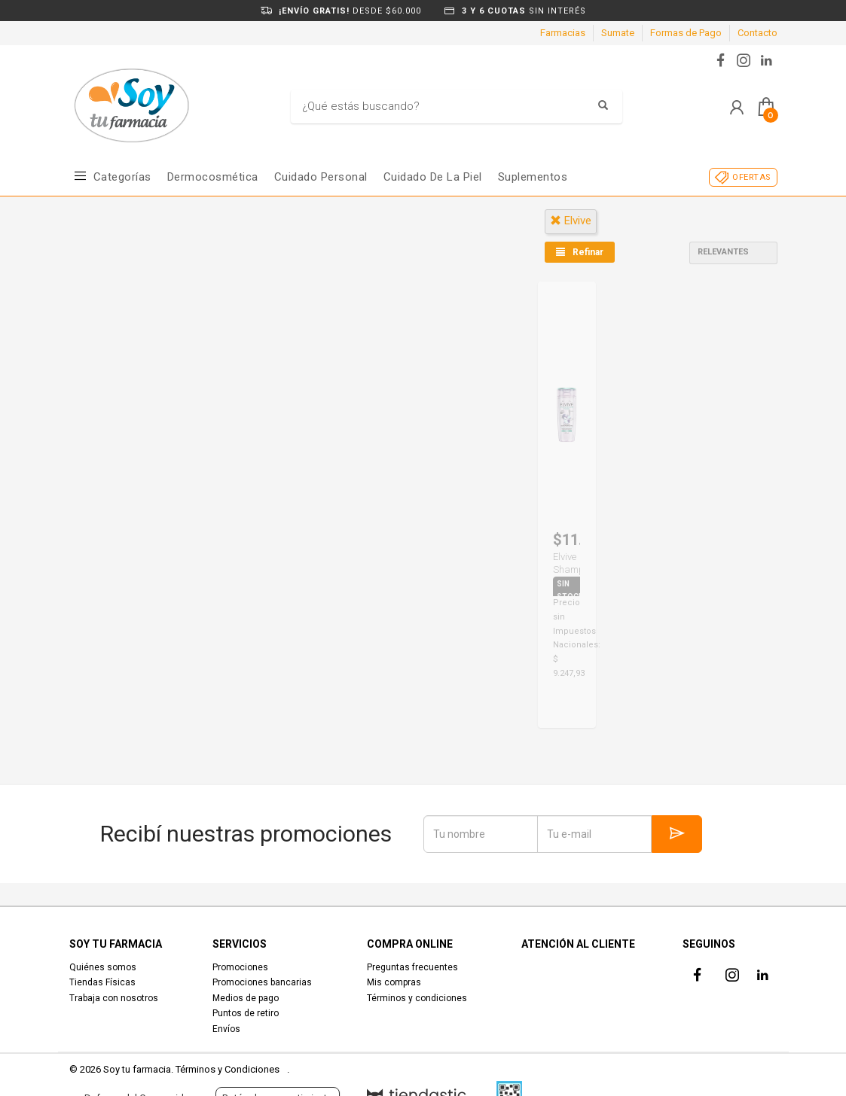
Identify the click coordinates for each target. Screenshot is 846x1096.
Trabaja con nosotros (113, 998)
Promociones (240, 967)
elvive (570, 220)
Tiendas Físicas (102, 982)
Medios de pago (245, 998)
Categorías (122, 177)
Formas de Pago (686, 32)
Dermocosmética (212, 177)
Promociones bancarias (262, 982)
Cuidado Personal (321, 177)
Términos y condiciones (417, 998)
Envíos (226, 1029)
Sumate (617, 32)
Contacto (757, 32)
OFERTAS (751, 177)
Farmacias (562, 32)
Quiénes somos (102, 967)
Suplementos (533, 177)
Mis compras (394, 982)
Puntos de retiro (245, 1013)
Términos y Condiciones (227, 1069)
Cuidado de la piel (432, 177)
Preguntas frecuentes (412, 967)
